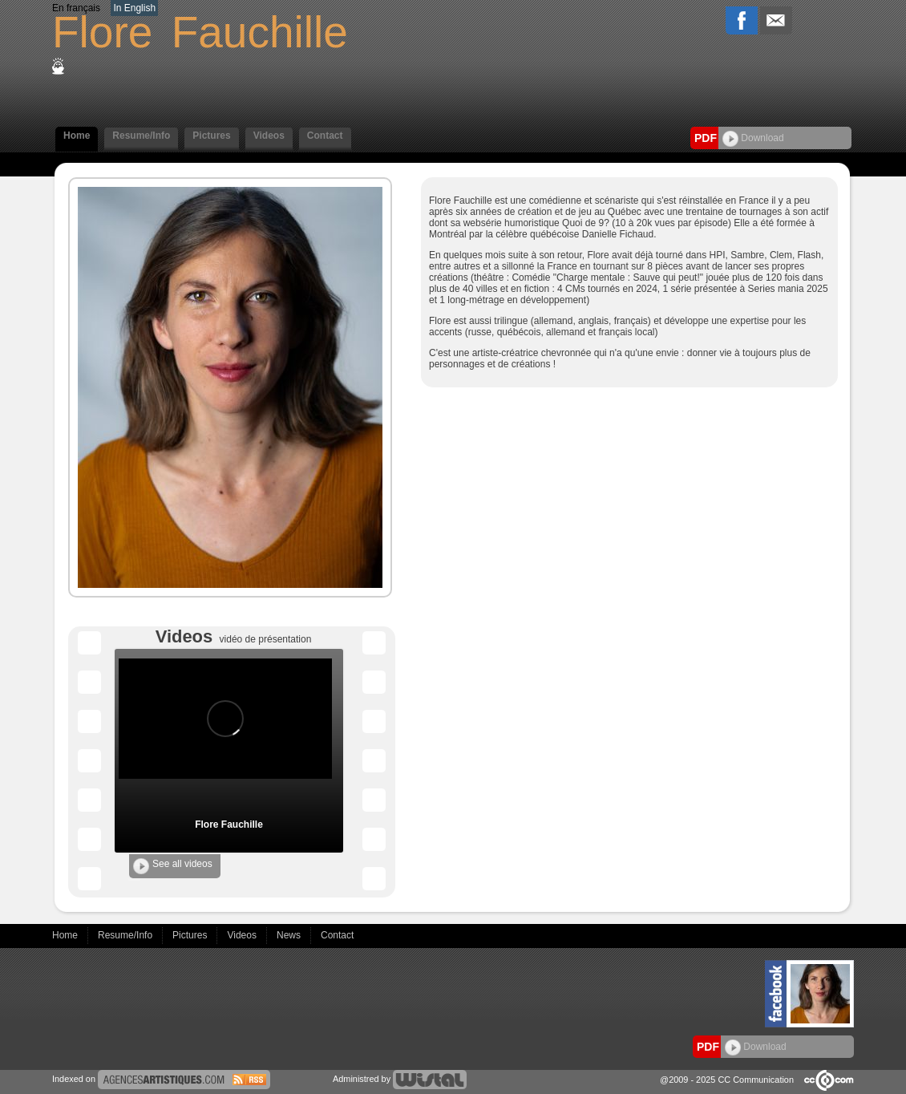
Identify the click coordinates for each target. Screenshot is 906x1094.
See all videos (172, 866)
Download (753, 138)
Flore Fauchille (229, 824)
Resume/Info (141, 135)
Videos (269, 135)
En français (76, 8)
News (290, 935)
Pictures (211, 135)
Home (76, 135)
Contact (325, 135)
